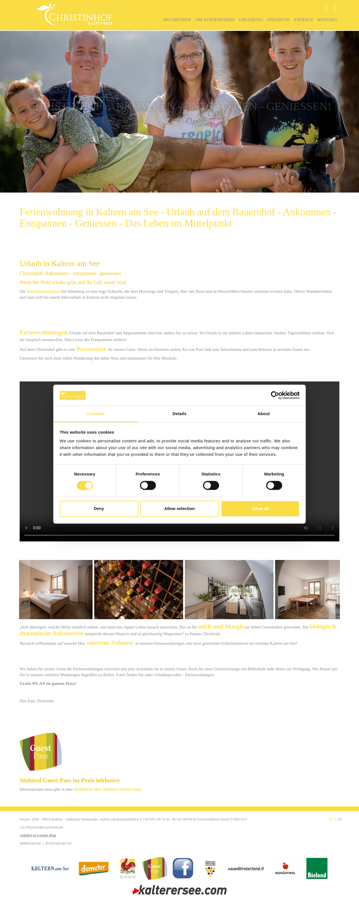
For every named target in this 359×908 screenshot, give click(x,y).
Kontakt (327, 19)
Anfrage (304, 19)
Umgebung (251, 19)
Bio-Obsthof (177, 19)
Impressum (30, 843)
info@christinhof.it (125, 819)
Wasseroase (91, 348)
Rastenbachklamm (43, 291)
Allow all (260, 508)
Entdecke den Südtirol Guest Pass (108, 789)
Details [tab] (179, 413)
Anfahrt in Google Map (38, 835)
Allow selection (179, 508)
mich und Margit (220, 626)
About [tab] (263, 413)
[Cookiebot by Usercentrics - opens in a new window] (275, 395)
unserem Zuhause (110, 642)
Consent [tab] (95, 413)
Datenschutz (58, 843)
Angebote (278, 19)
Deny (99, 508)
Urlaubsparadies (215, 19)
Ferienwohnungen (43, 332)
